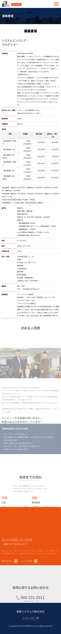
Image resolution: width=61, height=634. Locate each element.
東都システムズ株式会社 (30, 611)
